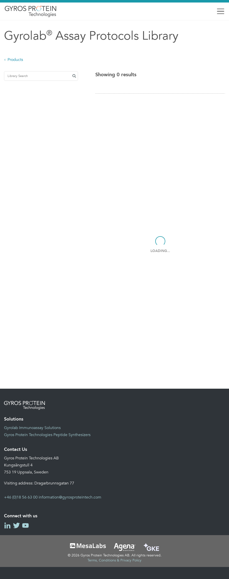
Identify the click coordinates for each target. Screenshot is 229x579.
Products (15, 59)
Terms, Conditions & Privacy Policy (114, 560)
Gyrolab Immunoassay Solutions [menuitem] (32, 428)
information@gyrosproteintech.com (70, 497)
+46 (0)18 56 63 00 (21, 497)
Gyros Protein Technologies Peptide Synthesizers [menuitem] (47, 435)
